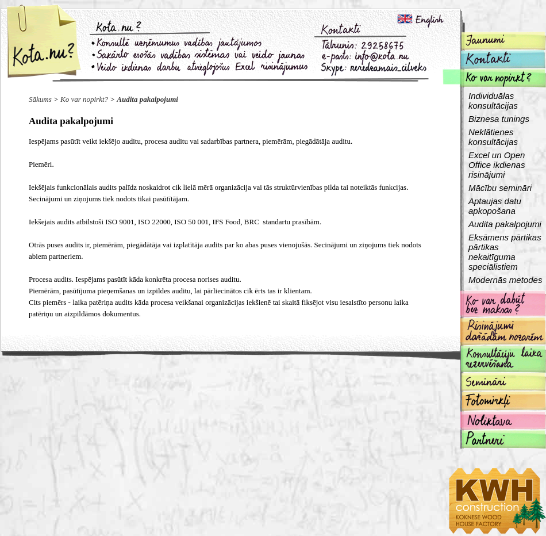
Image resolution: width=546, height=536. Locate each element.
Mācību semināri (500, 188)
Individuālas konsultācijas (493, 100)
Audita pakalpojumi (147, 99)
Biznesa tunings (498, 119)
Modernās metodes (505, 280)
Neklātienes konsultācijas (493, 137)
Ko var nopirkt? (84, 99)
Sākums (40, 99)
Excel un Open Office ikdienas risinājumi (496, 164)
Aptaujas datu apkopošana (494, 206)
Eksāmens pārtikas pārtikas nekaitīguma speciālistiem (504, 251)
